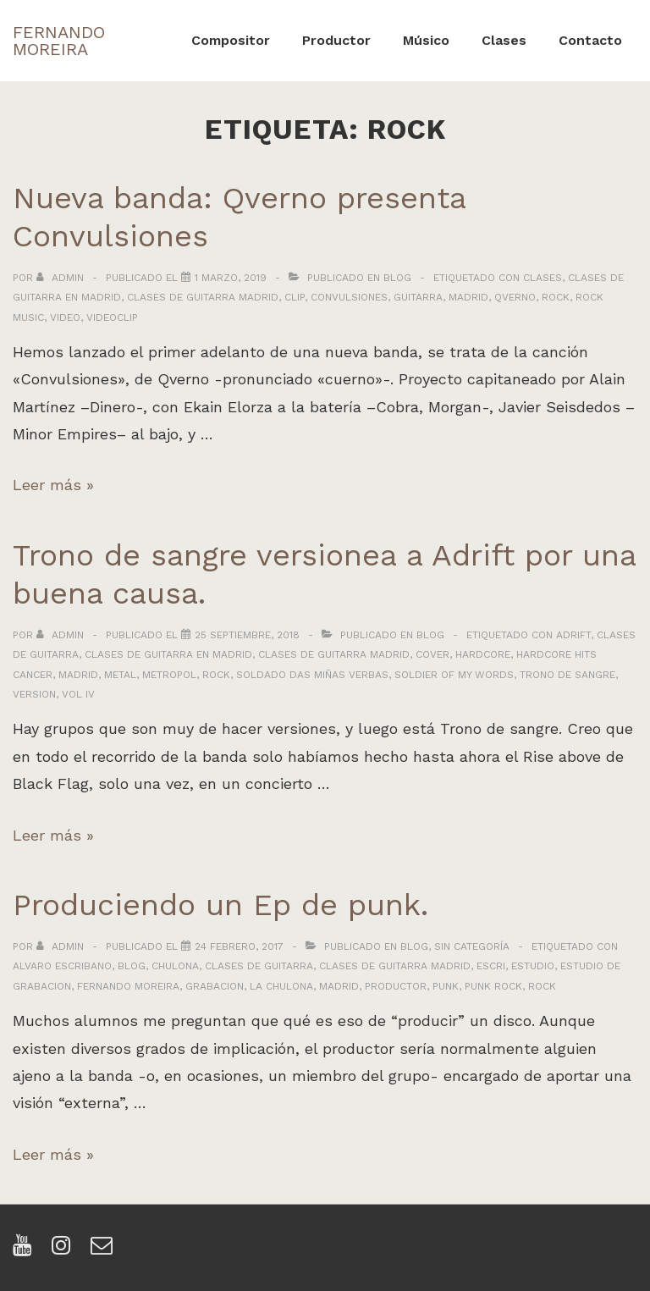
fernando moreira (128, 986)
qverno (515, 297)
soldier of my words (454, 675)
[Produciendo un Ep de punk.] (239, 946)
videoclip (112, 317)
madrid (468, 297)
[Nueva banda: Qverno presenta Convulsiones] (231, 278)
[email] (104, 1250)
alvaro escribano (62, 966)
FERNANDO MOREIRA (59, 40)
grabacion (214, 986)
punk (445, 986)
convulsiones (349, 297)
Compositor (230, 40)
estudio (532, 966)
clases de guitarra (259, 966)
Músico (426, 40)
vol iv (78, 694)
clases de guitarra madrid (202, 297)
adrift (573, 635)
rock (556, 297)
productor (396, 986)
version (34, 694)
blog (132, 966)
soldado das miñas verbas (312, 675)
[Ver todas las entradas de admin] (61, 278)
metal (120, 675)
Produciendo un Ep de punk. (220, 905)
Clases (504, 40)
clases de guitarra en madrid (168, 654)
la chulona (281, 986)
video (65, 317)
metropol (169, 675)
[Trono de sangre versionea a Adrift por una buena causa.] (247, 635)
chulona (175, 966)
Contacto (590, 40)
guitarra (418, 297)
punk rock (493, 986)
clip (294, 297)
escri (490, 966)
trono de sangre (567, 675)
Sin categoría (472, 946)
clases (542, 278)
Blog (397, 278)
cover (432, 654)
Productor (336, 40)
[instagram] (65, 1250)
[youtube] (26, 1250)
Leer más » (53, 485)
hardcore (482, 654)
